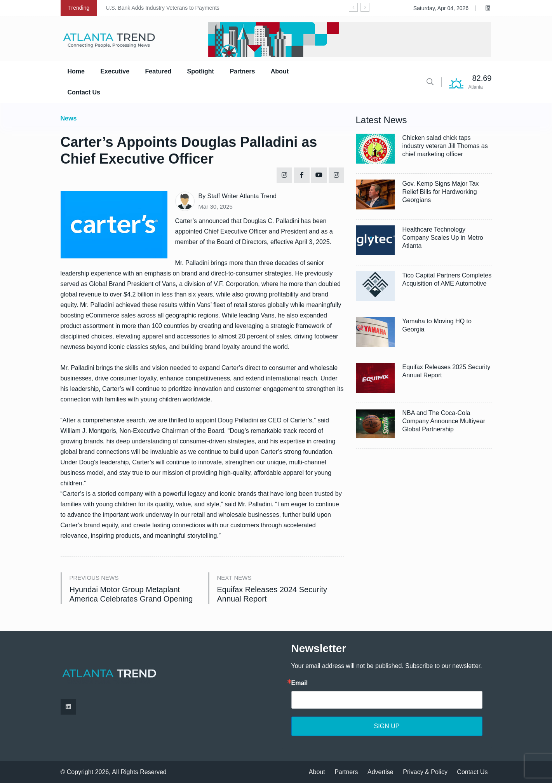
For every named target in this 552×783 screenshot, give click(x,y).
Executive (114, 71)
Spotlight (200, 71)
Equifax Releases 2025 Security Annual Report (446, 371)
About (280, 71)
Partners (242, 71)
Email (299, 683)
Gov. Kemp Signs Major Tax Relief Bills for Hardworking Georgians (440, 191)
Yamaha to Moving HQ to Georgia (437, 325)
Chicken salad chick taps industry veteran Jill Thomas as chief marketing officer (445, 145)
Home (76, 71)
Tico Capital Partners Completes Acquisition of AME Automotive (447, 279)
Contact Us (84, 92)
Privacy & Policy (425, 772)
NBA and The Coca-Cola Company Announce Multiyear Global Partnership (443, 421)
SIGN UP (387, 726)
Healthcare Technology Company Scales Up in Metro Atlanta (442, 237)
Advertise (380, 772)
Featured (158, 71)
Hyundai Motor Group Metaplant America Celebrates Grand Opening (131, 594)
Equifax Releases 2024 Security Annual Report (272, 594)
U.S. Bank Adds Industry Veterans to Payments (162, 8)
